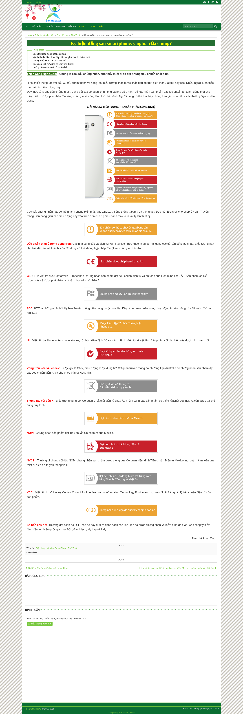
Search (215, 26)
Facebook (209, 2)
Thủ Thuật (36, 26)
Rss (217, 2)
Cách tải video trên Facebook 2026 (49, 54)
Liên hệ (29, 2)
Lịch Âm (38, 2)
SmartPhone (61, 548)
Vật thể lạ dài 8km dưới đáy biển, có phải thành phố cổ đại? (61, 57)
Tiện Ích (72, 26)
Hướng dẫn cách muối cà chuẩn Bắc (50, 67)
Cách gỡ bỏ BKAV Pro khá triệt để (49, 60)
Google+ (213, 2)
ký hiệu (50, 548)
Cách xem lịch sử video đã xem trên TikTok (53, 64)
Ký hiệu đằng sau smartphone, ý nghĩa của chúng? (121, 43)
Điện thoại (40, 548)
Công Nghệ (113, 713)
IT (27, 26)
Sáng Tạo (60, 26)
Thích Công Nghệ (32, 709)
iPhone (132, 713)
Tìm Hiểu (49, 26)
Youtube (205, 2)
